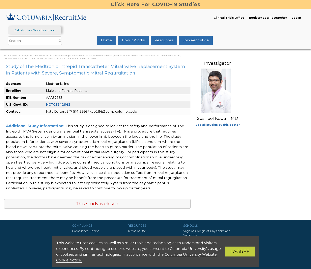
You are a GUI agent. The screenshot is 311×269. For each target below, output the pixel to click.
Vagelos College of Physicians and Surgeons (206, 233)
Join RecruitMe (196, 40)
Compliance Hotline (85, 231)
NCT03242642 (58, 104)
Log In (296, 17)
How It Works (133, 40)
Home (106, 40)
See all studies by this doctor (217, 125)
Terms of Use (137, 231)
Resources (164, 40)
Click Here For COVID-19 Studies (155, 4)
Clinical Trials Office (229, 17)
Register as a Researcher (268, 17)
